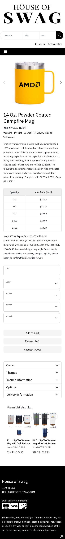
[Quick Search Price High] (48, 35)
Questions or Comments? (15, 500)
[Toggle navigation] (5, 51)
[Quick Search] (11, 35)
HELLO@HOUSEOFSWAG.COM (18, 492)
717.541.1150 (8, 487)
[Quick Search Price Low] (31, 35)
